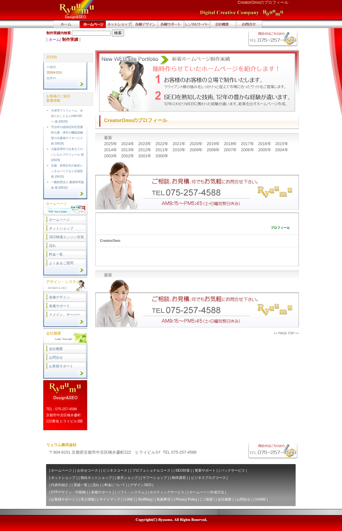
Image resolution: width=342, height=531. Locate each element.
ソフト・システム (131, 492)
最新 (108, 137)
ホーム (54, 39)
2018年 (231, 143)
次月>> (51, 78)
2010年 (179, 149)
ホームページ (59, 220)
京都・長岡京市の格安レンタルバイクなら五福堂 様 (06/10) (67, 171)
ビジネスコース (115, 470)
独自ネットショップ (96, 478)
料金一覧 (56, 254)
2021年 (179, 143)
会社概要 (56, 349)
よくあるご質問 (61, 263)
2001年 (145, 156)
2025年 (111, 143)
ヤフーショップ (155, 478)
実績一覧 (81, 485)
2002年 (128, 156)
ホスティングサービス (167, 492)
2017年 (248, 143)
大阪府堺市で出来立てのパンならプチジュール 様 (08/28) (67, 154)
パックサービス (233, 470)
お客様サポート (61, 366)
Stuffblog (145, 499)
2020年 (197, 143)
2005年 (265, 149)
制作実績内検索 (58, 33)
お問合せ (56, 357)
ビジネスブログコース (208, 478)
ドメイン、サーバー (64, 315)
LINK (129, 499)
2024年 (128, 143)
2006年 (248, 149)
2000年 (161, 156)
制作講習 (179, 478)
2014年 (111, 149)
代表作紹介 (59, 485)
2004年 (281, 149)
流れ (52, 246)
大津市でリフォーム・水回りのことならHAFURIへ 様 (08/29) (67, 116)
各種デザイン (59, 297)
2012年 (145, 149)
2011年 (162, 149)
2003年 (111, 156)
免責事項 (163, 499)
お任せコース (87, 470)
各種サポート (59, 306)
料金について (114, 485)
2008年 (214, 149)
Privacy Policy (186, 499)
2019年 (214, 143)
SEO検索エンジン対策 (66, 237)
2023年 (145, 143)
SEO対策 (182, 470)
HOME (260, 499)
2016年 (265, 143)
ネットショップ (61, 228)
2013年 (128, 149)
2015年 (281, 143)
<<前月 (51, 67)
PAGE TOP (286, 333)
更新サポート (205, 470)
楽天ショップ (127, 478)
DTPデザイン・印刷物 (68, 492)
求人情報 (87, 499)
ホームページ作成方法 (206, 492)
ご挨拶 (207, 499)
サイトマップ (109, 499)
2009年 (197, 149)
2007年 (231, 149)
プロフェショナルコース (151, 470)
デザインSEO (140, 485)
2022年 (162, 143)
